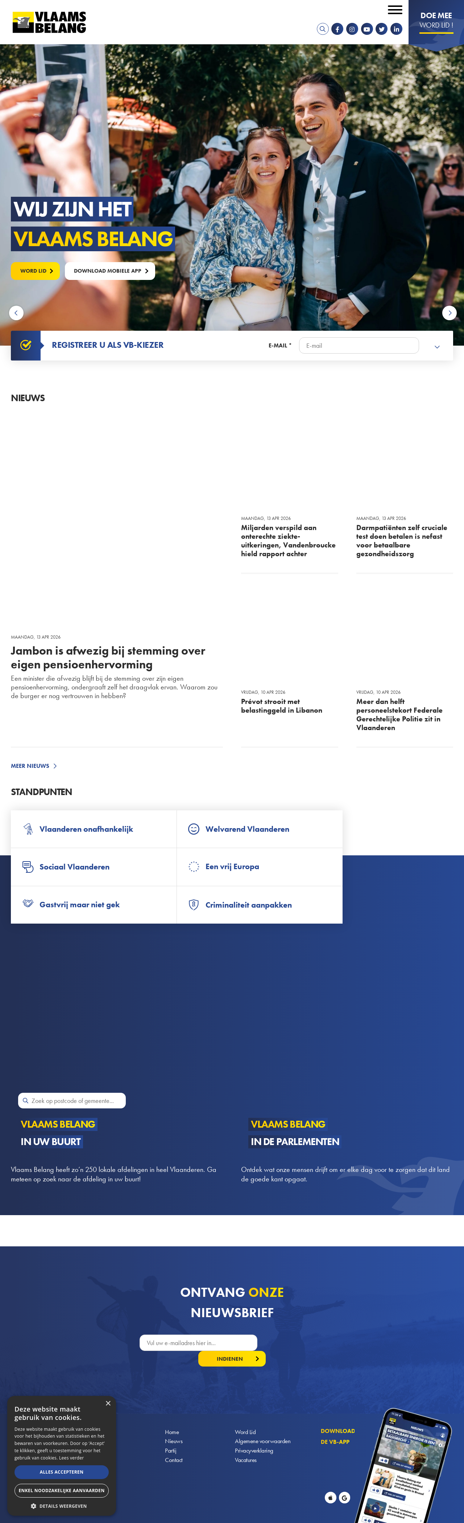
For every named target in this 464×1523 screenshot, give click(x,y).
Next (449, 313)
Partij (170, 1437)
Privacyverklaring (255, 1437)
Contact (174, 1447)
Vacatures (246, 1447)
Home (172, 1418)
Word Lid (245, 1418)
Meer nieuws (30, 766)
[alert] (61, 1456)
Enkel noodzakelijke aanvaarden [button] (61, 1490)
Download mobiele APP (113, 270)
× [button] (108, 1403)
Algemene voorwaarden (263, 1428)
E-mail (278, 345)
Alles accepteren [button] (62, 1472)
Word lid (35, 270)
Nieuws (174, 1428)
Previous (17, 313)
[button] (61, 1505)
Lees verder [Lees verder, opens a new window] (71, 1458)
